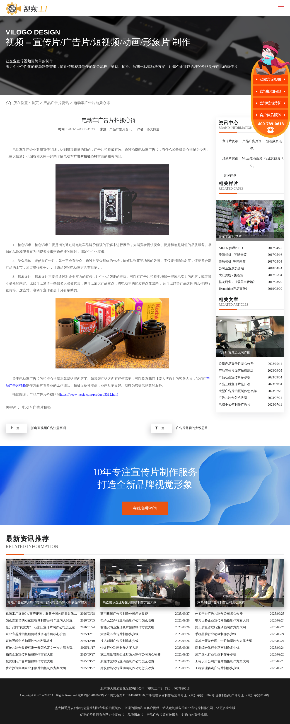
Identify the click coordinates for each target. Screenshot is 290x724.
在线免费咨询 (145, 508)
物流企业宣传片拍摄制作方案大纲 (29, 654)
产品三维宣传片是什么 (234, 384)
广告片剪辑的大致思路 (192, 428)
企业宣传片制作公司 (199, 708)
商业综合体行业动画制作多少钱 (217, 647)
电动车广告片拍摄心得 (92, 103)
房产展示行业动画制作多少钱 (215, 654)
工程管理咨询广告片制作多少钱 (217, 668)
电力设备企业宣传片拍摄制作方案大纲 (222, 620)
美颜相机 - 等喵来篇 (233, 254)
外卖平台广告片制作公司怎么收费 (219, 613)
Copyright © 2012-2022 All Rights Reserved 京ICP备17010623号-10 (64, 695)
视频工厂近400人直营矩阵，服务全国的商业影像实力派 (42, 613)
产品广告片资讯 (56, 103)
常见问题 (230, 175)
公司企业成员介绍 (231, 268)
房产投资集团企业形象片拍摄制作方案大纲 (36, 668)
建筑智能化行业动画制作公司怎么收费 (127, 668)
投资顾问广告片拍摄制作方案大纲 (29, 661)
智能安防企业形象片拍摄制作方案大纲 (127, 627)
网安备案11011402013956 (127, 695)
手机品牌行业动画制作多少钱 (215, 634)
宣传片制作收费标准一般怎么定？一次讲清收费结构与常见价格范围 (42, 647)
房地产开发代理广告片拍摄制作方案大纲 (223, 641)
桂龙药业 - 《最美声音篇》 (237, 282)
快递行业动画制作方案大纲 (119, 647)
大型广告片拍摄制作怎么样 (238, 391)
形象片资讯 (230, 158)
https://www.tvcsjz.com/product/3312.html (89, 394)
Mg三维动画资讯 (252, 162)
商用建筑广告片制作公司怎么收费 (124, 613)
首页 (35, 103)
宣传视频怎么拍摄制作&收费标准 (29, 641)
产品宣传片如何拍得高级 (236, 370)
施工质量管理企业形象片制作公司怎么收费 (130, 654)
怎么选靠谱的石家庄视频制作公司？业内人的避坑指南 (42, 620)
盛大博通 (61, 708)
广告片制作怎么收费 (233, 398)
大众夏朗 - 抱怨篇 (231, 275)
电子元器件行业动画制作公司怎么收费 (127, 620)
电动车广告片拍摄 (36, 407)
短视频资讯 (274, 141)
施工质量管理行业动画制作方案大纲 (220, 627)
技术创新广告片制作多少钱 (119, 641)
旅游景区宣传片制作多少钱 (119, 634)
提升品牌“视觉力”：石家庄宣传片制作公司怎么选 (40, 627)
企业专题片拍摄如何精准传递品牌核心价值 (36, 634)
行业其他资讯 (273, 158)
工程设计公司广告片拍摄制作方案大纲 (222, 661)
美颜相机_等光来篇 (232, 261)
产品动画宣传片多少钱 (234, 377)
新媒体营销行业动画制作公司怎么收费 (127, 661)
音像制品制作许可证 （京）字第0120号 (242, 695)
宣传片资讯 (230, 141)
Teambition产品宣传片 (234, 288)
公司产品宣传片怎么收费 (236, 364)
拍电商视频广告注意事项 (48, 428)
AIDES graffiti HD (231, 248)
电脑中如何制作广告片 (234, 404)
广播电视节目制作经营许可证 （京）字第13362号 (180, 695)
